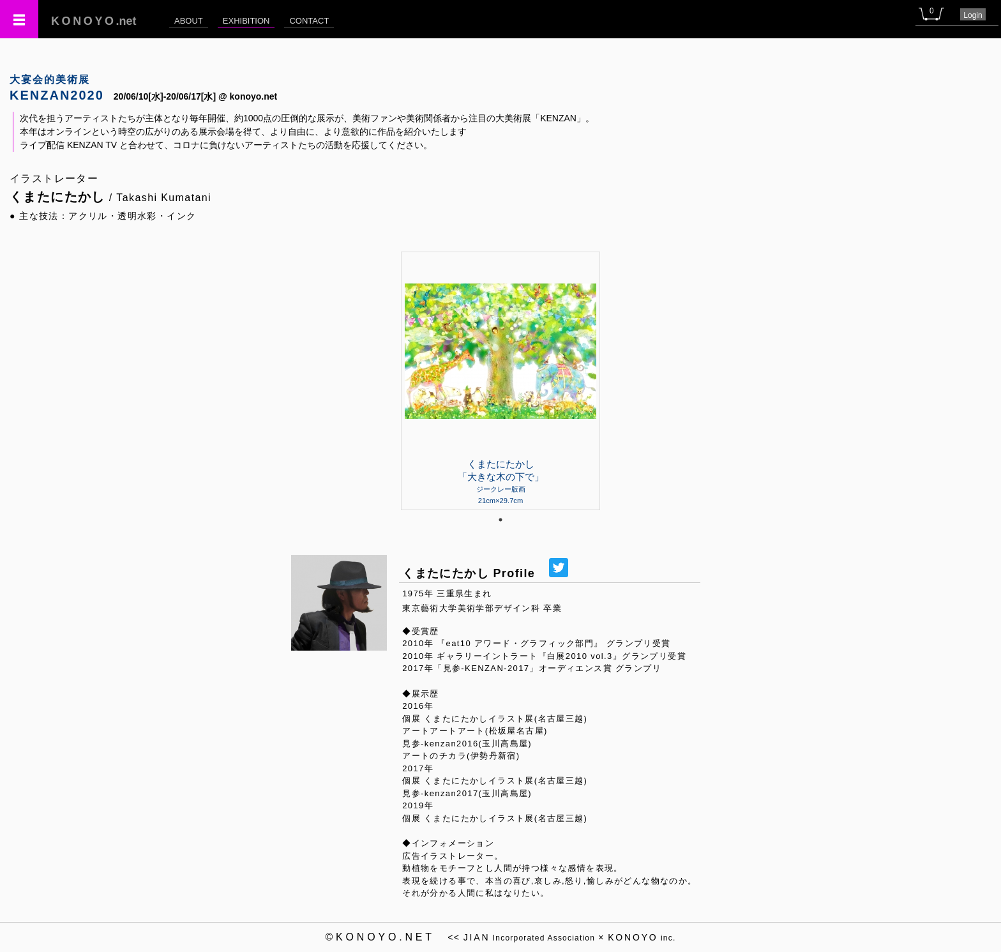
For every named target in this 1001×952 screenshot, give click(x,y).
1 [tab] (500, 519)
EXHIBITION (246, 21)
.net (94, 21)
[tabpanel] (500, 381)
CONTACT (309, 21)
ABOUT (188, 21)
